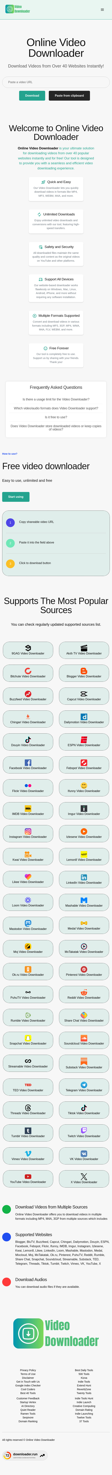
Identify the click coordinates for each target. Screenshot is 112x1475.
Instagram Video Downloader (28, 833)
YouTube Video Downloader (28, 1178)
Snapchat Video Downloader (27, 1040)
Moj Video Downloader (28, 948)
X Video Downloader (84, 1178)
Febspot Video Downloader (84, 764)
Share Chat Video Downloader (84, 1017)
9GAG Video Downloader (28, 650)
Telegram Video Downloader (84, 1087)
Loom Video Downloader (28, 902)
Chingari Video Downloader (28, 719)
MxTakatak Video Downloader (84, 948)
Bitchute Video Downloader (28, 673)
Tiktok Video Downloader (84, 1110)
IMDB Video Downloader (28, 810)
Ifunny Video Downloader (84, 787)
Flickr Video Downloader (28, 787)
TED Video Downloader (28, 1087)
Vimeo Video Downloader (28, 1155)
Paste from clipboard (69, 95)
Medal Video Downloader (84, 925)
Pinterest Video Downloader (84, 971)
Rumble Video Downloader (28, 1017)
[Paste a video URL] (56, 82)
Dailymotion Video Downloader (84, 719)
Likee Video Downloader (28, 879)
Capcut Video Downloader (84, 696)
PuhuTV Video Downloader (28, 994)
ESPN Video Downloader (84, 741)
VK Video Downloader (84, 1155)
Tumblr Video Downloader (28, 1132)
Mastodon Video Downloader (28, 925)
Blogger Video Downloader (84, 673)
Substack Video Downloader (84, 1063)
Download (32, 95)
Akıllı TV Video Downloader (84, 650)
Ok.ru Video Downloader (28, 971)
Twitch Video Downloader (84, 1132)
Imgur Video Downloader (84, 810)
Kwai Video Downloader (28, 856)
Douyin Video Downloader (28, 741)
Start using (15, 496)
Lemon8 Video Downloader (84, 856)
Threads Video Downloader (28, 1110)
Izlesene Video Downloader (84, 833)
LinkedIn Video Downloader (84, 879)
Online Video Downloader (38, 148)
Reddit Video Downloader (84, 994)
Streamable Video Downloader (28, 1063)
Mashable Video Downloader (84, 902)
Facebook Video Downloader (28, 764)
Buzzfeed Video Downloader (28, 696)
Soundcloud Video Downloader (84, 1040)
